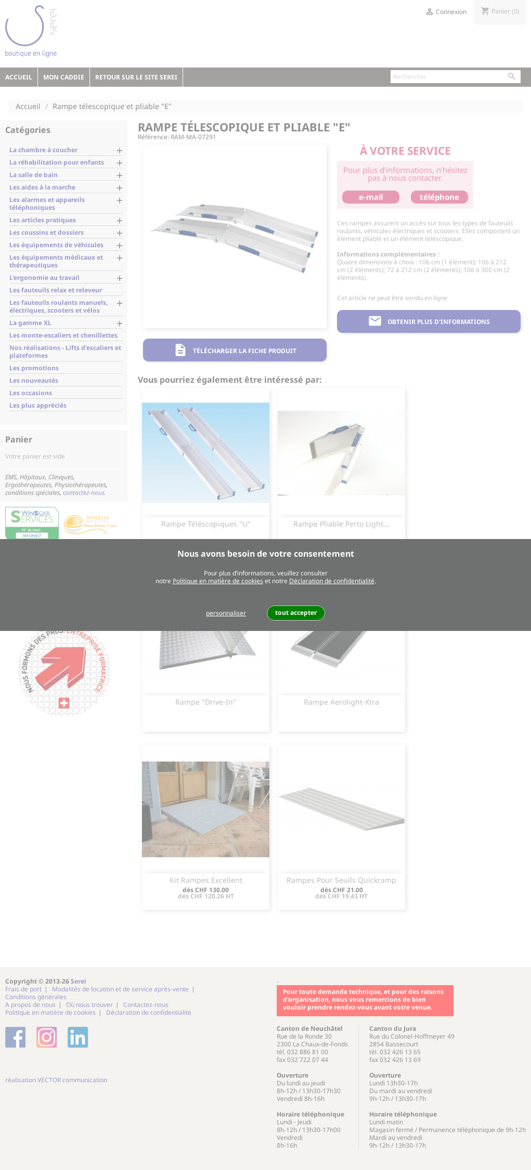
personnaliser (226, 613)
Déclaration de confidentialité (331, 580)
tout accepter (296, 612)
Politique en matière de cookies (218, 580)
